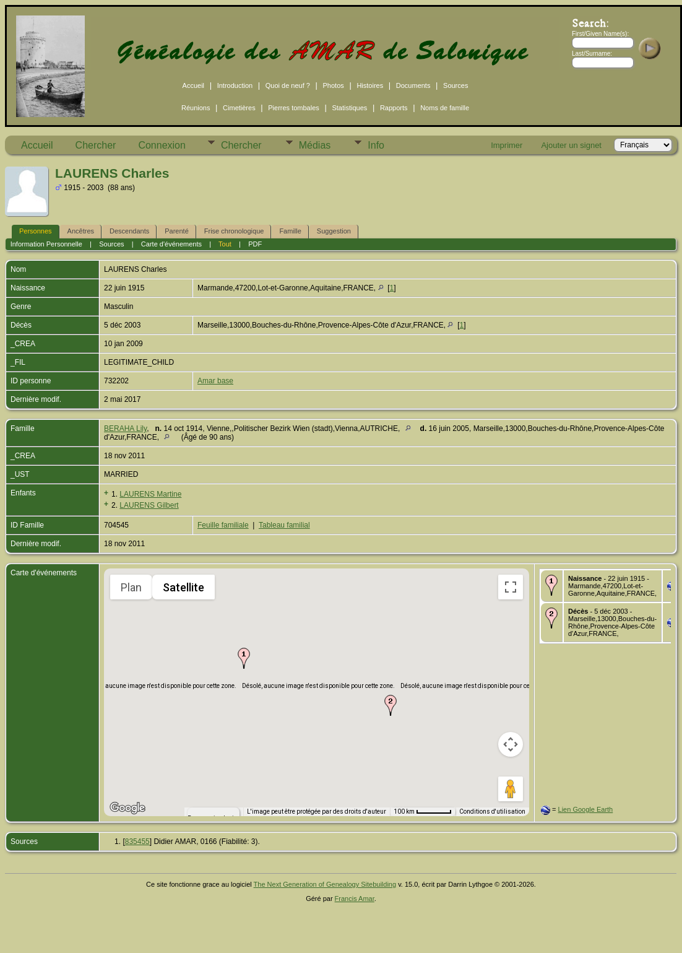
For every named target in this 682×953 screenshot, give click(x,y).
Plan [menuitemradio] (131, 587)
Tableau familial (284, 525)
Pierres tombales (293, 107)
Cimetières (239, 107)
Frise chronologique (234, 231)
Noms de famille (444, 107)
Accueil (193, 85)
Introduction (235, 85)
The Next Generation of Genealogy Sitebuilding (325, 884)
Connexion (162, 145)
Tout (224, 244)
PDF (255, 244)
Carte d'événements (171, 244)
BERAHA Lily (125, 428)
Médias (315, 145)
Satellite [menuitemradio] (183, 587)
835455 (137, 841)
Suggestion (334, 231)
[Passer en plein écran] (510, 587)
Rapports (394, 107)
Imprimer (506, 145)
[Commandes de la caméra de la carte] (510, 744)
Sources (455, 85)
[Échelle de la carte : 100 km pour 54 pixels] (422, 811)
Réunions (195, 107)
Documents (413, 85)
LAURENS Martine (150, 494)
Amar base (215, 380)
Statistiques (349, 107)
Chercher (96, 145)
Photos (333, 85)
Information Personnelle (46, 244)
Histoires (369, 85)
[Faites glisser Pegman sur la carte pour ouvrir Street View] (510, 789)
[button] (244, 658)
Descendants (129, 231)
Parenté (177, 231)
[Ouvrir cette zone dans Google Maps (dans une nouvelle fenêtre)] (127, 808)
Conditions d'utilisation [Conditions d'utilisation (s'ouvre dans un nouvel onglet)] (492, 811)
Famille (290, 231)
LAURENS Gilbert (148, 505)
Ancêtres (80, 231)
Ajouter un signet (571, 145)
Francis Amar (354, 898)
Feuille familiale (223, 525)
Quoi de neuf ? (287, 85)
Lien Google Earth (585, 809)
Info (376, 145)
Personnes (35, 231)
